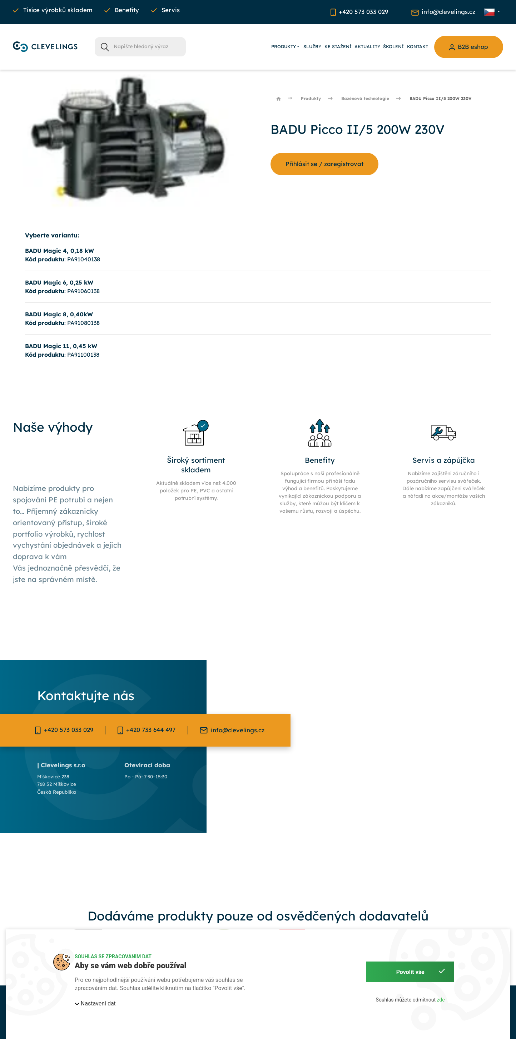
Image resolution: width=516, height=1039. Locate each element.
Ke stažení (338, 46)
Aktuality (367, 46)
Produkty (286, 47)
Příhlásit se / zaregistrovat (324, 163)
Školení (393, 46)
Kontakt (417, 46)
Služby (312, 46)
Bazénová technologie (365, 98)
